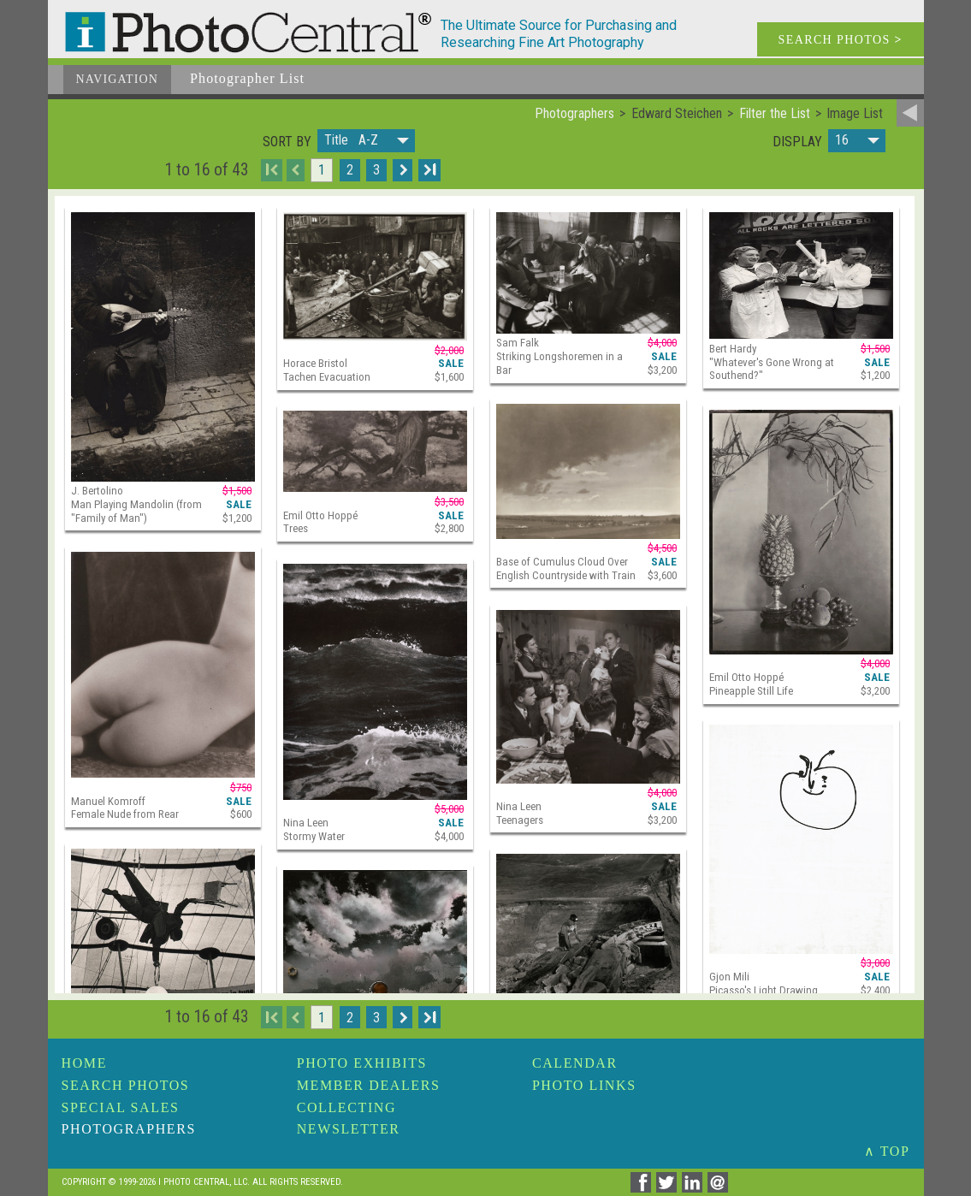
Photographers (129, 1129)
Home (85, 1063)
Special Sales (121, 1107)
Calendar (575, 1063)
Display (797, 142)
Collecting (346, 1107)
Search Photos (126, 1085)
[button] (366, 140)
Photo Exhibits (362, 1063)
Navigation (117, 79)
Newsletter (348, 1129)
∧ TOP (887, 1151)
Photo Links (584, 1085)
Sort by (287, 142)
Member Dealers (369, 1085)
